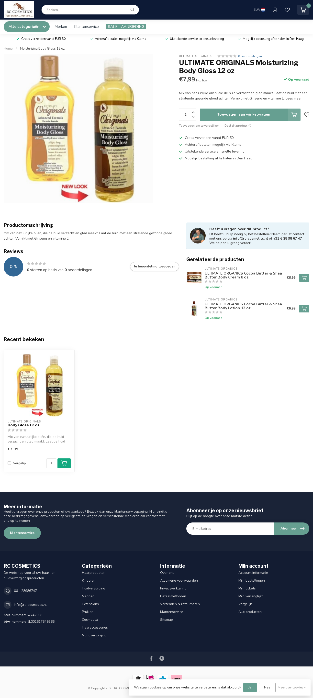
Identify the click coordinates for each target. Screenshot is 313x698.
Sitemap (166, 619)
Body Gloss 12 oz (24, 425)
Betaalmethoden (173, 596)
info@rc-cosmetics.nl (250, 238)
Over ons (167, 572)
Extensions (90, 604)
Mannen (88, 596)
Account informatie (253, 572)
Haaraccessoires (95, 627)
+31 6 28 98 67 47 (287, 238)
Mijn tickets (247, 588)
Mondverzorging (94, 635)
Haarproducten (93, 572)
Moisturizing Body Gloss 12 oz (42, 48)
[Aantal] (51, 463)
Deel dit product (237, 125)
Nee (267, 687)
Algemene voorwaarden (179, 580)
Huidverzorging (93, 588)
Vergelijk (19, 463)
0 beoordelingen (250, 56)
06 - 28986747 (25, 590)
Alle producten (250, 611)
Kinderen (89, 580)
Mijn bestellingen (251, 580)
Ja (250, 687)
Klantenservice (86, 26)
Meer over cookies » (292, 687)
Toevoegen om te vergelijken (199, 125)
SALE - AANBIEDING (126, 26)
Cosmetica (90, 619)
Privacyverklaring (173, 588)
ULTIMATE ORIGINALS (195, 56)
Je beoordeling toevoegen (154, 266)
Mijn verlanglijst (250, 596)
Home (8, 48)
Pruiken (87, 611)
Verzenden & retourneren (180, 604)
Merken (61, 26)
